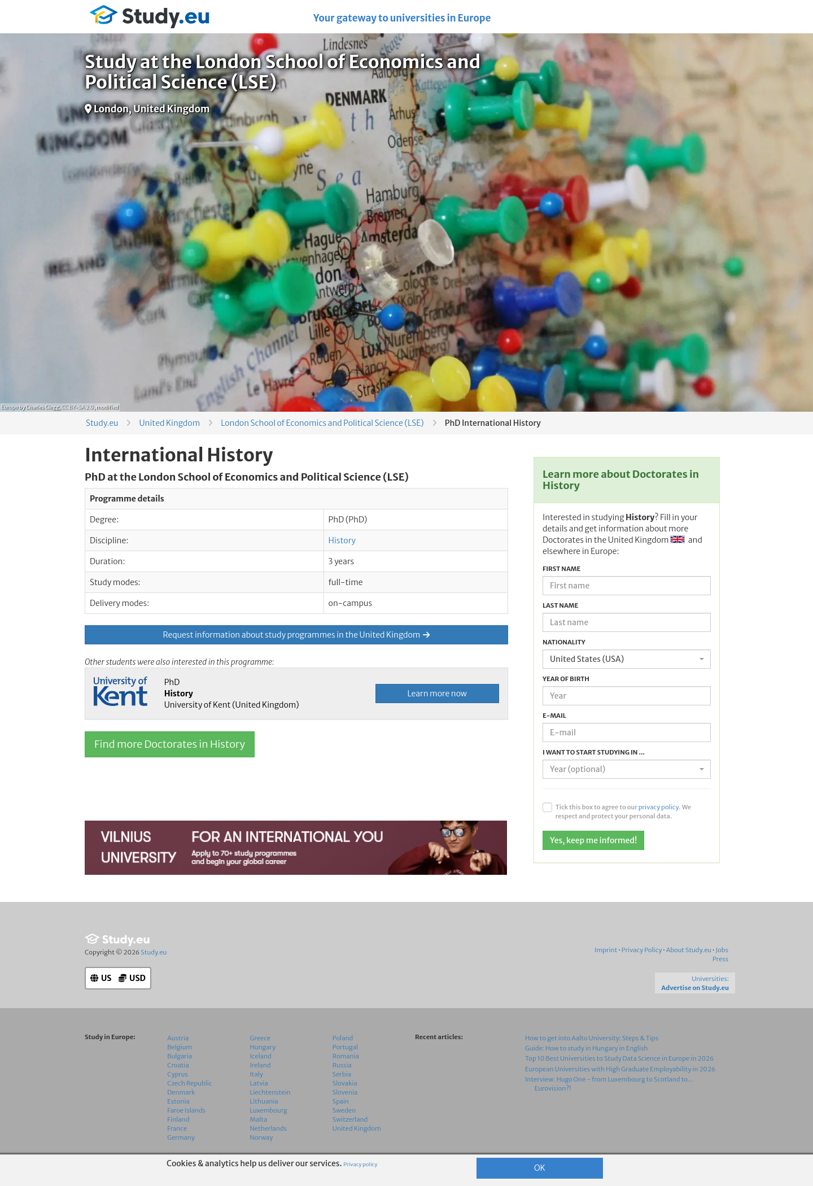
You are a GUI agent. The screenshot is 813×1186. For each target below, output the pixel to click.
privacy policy (659, 807)
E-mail (554, 716)
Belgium (179, 1047)
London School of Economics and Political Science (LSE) (322, 423)
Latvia (259, 1083)
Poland (343, 1038)
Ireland (260, 1065)
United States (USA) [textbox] (587, 659)
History (342, 540)
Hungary (263, 1047)
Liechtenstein (270, 1092)
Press (720, 959)
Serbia (342, 1074)
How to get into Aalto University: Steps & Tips (591, 1038)
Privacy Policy (642, 950)
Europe (9, 407)
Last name (560, 605)
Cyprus (177, 1074)
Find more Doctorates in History (169, 744)
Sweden (344, 1110)
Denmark (181, 1092)
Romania (346, 1056)
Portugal (345, 1047)
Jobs (721, 950)
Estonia (178, 1101)
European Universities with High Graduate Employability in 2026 (620, 1069)
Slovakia (345, 1083)
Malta (259, 1119)
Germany (181, 1137)
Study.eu (102, 423)
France (177, 1128)
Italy (256, 1074)
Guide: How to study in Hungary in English (586, 1048)
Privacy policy (360, 1164)
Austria (178, 1038)
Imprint (606, 950)
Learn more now (437, 693)
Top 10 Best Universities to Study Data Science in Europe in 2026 (619, 1058)
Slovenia (345, 1092)
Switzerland (350, 1119)
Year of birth (566, 679)
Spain (341, 1101)
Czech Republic (189, 1083)
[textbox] (623, 769)
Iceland (261, 1056)
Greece (260, 1038)
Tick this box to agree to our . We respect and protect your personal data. (623, 811)
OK (539, 1168)
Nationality (564, 642)
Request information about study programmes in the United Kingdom (296, 635)
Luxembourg (268, 1110)
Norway (261, 1137)
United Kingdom (169, 423)
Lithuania (264, 1101)
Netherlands (268, 1128)
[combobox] (627, 659)
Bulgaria (179, 1056)
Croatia (178, 1065)
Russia (342, 1065)
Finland (178, 1119)
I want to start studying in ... (594, 752)
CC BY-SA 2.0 (78, 407)
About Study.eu (688, 950)
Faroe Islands (186, 1110)
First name (561, 569)
